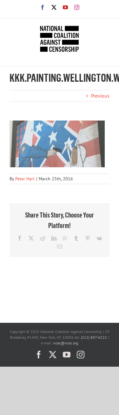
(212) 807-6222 (94, 337)
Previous (100, 96)
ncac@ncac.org (65, 343)
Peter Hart (25, 179)
